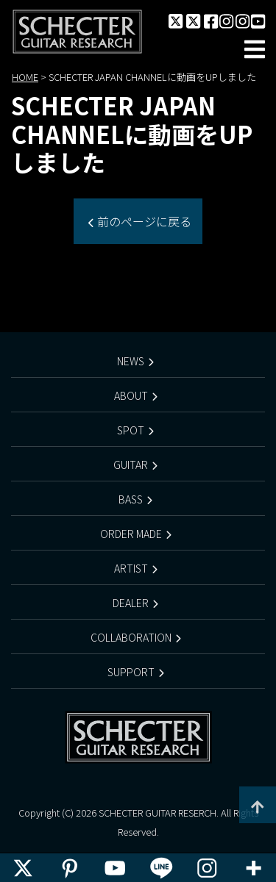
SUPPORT (131, 671)
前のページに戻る (142, 221)
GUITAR (130, 464)
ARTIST (131, 568)
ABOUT (131, 395)
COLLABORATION (131, 637)
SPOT (130, 430)
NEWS (130, 361)
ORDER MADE (131, 533)
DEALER (131, 602)
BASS (130, 499)
